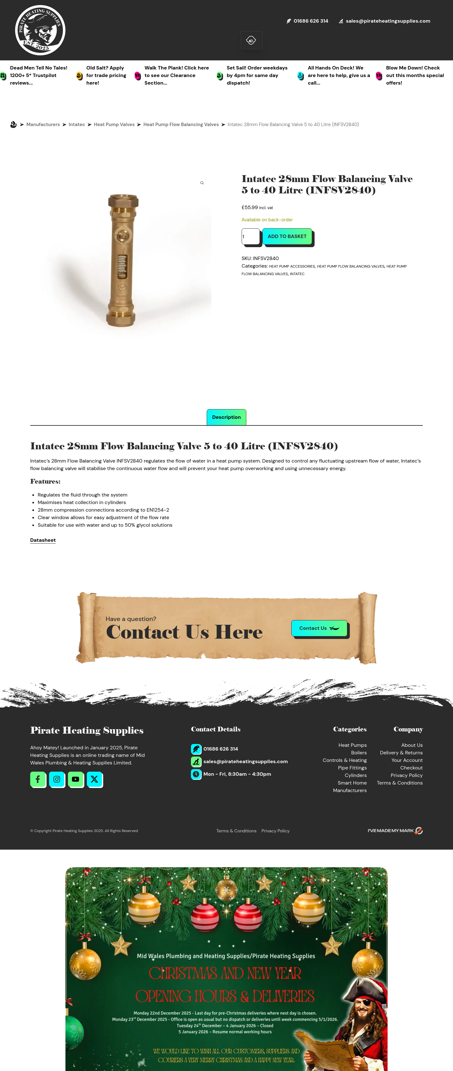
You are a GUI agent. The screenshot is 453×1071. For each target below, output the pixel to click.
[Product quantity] (251, 236)
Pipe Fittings (352, 767)
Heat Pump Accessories (292, 266)
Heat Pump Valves (114, 124)
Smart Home (352, 783)
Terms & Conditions (400, 783)
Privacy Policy (407, 775)
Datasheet (43, 540)
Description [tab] (226, 417)
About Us (412, 745)
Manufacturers (43, 124)
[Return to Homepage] (40, 30)
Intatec (77, 124)
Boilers (359, 752)
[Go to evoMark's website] (395, 831)
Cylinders (356, 775)
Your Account (407, 760)
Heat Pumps (352, 745)
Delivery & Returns (401, 752)
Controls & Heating (345, 760)
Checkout (411, 767)
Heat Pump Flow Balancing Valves (181, 124)
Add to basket (287, 236)
